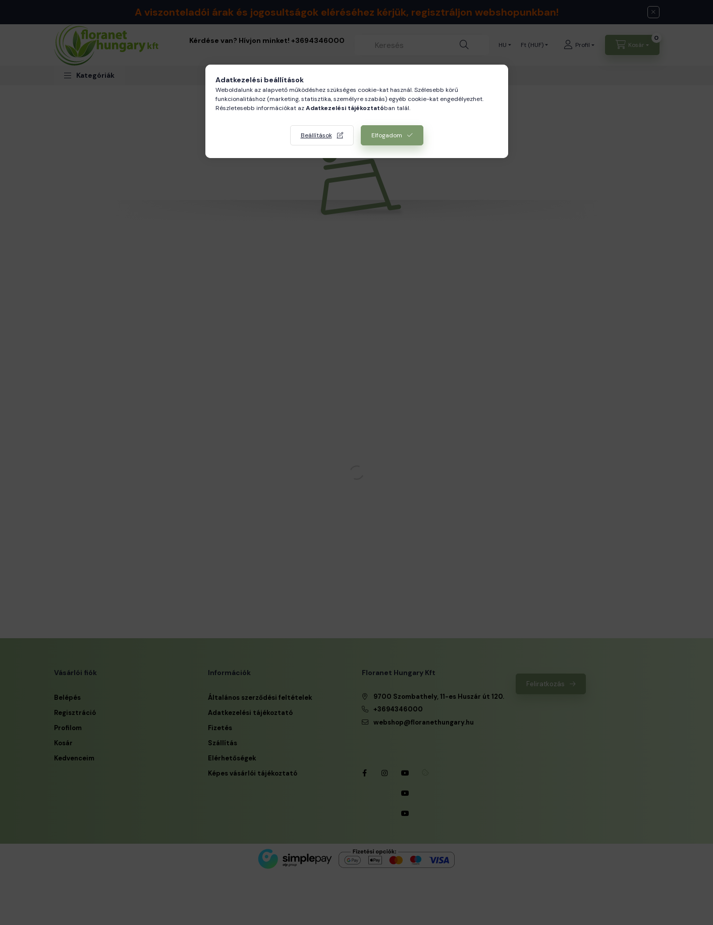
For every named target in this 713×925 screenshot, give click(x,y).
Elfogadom (386, 135)
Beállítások (316, 135)
